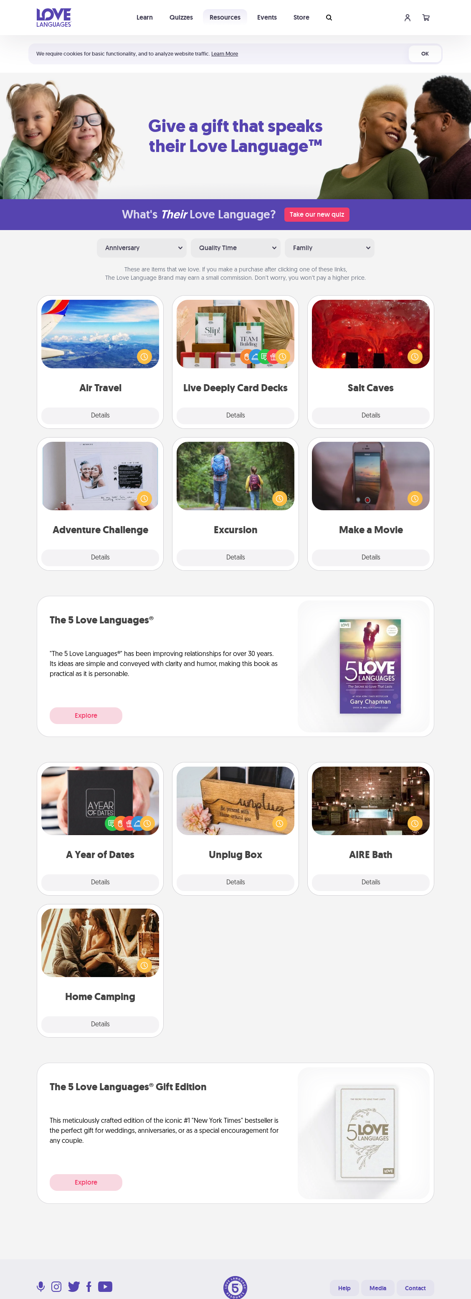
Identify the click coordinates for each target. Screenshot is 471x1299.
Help (344, 1288)
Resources (225, 17)
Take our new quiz (317, 214)
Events (267, 17)
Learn (145, 17)
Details (100, 416)
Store (301, 17)
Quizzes (181, 17)
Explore (86, 715)
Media (378, 1288)
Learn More (224, 53)
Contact (415, 1288)
